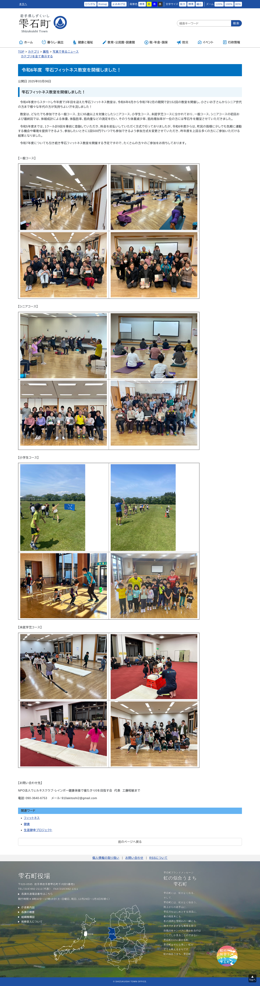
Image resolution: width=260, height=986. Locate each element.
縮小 (199, 4)
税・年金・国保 (156, 42)
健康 (27, 824)
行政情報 (231, 42)
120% (219, 4)
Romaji (102, 4)
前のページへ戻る (130, 841)
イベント (206, 42)
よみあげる (118, 4)
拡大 (183, 4)
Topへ (252, 979)
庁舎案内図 (28, 907)
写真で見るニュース (66, 51)
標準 (142, 4)
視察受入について (31, 921)
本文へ (23, 4)
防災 (182, 42)
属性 (46, 51)
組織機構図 (28, 917)
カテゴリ (33, 51)
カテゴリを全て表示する (37, 56)
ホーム (26, 42)
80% (238, 4)
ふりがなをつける (72, 4)
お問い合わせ (134, 857)
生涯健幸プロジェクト (38, 830)
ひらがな (90, 4)
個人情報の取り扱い (105, 857)
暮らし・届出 (53, 42)
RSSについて (158, 857)
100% (229, 4)
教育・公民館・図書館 (118, 42)
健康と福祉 (83, 42)
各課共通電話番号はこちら (37, 893)
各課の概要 (28, 912)
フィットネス (32, 818)
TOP (21, 51)
